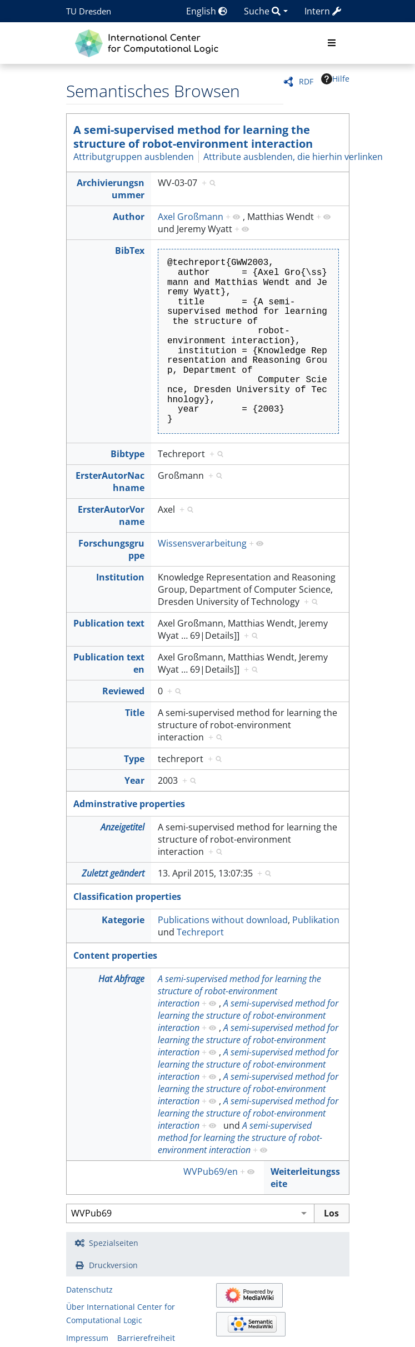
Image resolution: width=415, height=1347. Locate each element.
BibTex (129, 250)
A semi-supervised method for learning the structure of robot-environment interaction (193, 136)
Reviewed (123, 691)
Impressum (87, 1338)
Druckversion (113, 1265)
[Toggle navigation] (332, 43)
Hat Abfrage (121, 979)
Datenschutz (89, 1289)
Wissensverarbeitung (202, 543)
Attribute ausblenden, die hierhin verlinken (293, 157)
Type (134, 759)
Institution (120, 577)
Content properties (115, 955)
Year (134, 780)
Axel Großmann (190, 217)
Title (134, 713)
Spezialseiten (113, 1243)
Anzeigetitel (122, 827)
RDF (306, 81)
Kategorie (123, 920)
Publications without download (223, 920)
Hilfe (335, 78)
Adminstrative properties (129, 804)
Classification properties (127, 896)
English (206, 11)
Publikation (315, 920)
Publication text (108, 623)
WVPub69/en (210, 1171)
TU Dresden (88, 11)
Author (128, 217)
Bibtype (127, 454)
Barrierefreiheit (146, 1338)
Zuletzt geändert (113, 873)
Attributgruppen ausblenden (133, 157)
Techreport (200, 932)
